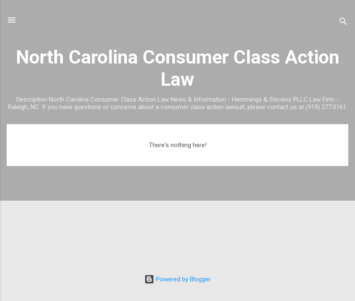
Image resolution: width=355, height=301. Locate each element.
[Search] (343, 23)
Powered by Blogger (177, 279)
